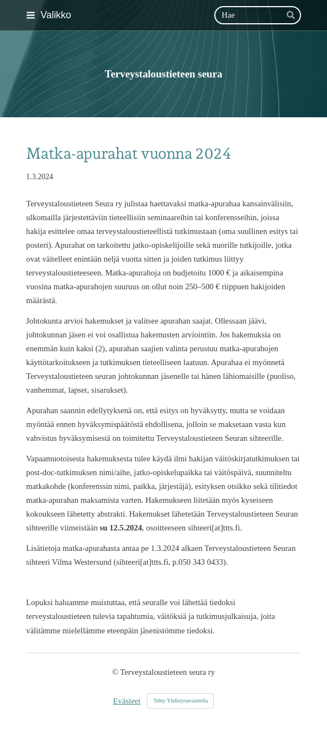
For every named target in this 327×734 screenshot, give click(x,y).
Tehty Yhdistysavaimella (180, 700)
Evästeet (127, 700)
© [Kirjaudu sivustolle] (116, 672)
